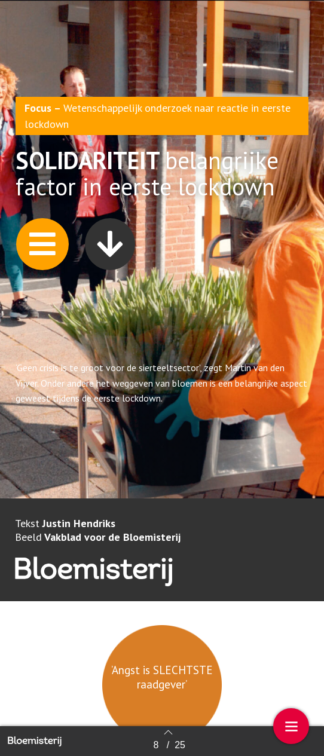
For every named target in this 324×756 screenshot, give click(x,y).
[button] (42, 247)
